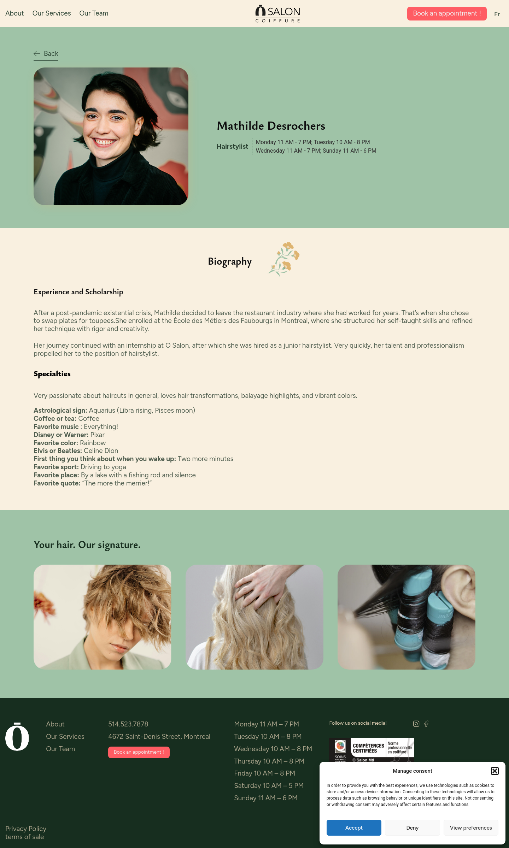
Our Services (52, 13)
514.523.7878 (128, 724)
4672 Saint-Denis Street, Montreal (159, 736)
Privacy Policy (25, 829)
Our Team (94, 13)
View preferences (471, 828)
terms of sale (24, 837)
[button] (494, 771)
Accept (354, 828)
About (14, 13)
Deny (412, 828)
